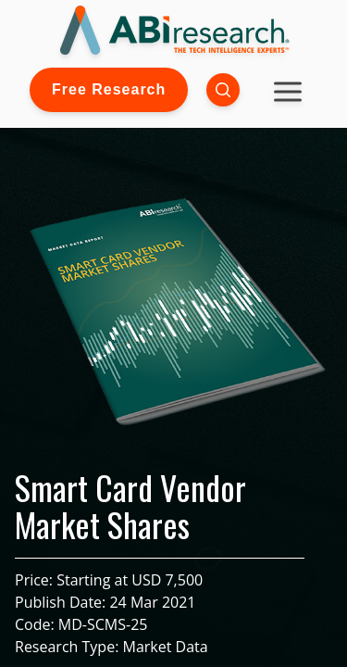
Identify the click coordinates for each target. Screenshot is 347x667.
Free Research (109, 89)
